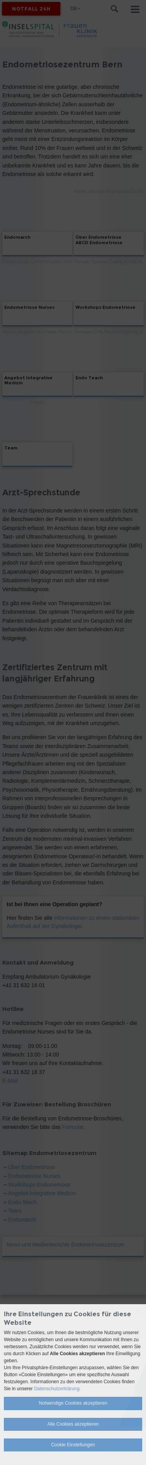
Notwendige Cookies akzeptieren (73, 1403)
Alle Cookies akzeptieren (73, 1424)
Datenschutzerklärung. (57, 1388)
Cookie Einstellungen (73, 1444)
